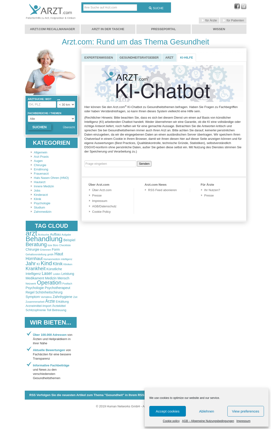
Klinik (37, 199)
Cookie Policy (101, 211)
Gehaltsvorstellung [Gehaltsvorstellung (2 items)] (36, 254)
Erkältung (62, 301)
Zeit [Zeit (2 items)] (75, 297)
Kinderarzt (41, 194)
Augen (38, 161)
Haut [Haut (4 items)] (58, 254)
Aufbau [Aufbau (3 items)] (55, 234)
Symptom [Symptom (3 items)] (33, 297)
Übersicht (69, 127)
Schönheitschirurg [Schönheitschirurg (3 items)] (49, 292)
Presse (97, 195)
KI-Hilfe (186, 57)
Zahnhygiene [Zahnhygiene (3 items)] (62, 297)
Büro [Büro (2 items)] (55, 245)
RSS (92, 395)
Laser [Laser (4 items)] (47, 273)
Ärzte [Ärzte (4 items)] (50, 301)
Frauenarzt (41, 173)
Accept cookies (167, 411)
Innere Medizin (44, 186)
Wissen (219, 29)
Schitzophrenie (36, 310)
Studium (39, 207)
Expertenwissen (98, 57)
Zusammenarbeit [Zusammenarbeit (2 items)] (35, 301)
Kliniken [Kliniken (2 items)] (67, 264)
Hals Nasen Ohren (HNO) (51, 178)
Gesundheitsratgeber (139, 57)
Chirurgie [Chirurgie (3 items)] (32, 249)
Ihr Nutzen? (212, 190)
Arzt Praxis (41, 156)
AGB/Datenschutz (104, 206)
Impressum (243, 421)
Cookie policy (171, 421)
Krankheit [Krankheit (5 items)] (36, 268)
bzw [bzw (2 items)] (50, 245)
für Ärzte (209, 20)
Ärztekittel (59, 306)
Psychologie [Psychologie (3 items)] (35, 288)
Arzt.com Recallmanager (52, 29)
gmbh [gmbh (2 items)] (50, 254)
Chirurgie (40, 165)
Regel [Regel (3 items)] (30, 292)
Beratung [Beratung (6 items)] (36, 244)
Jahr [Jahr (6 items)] (31, 263)
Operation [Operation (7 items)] (49, 283)
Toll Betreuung (56, 310)
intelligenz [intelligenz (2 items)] (66, 259)
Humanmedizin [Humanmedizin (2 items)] (51, 259)
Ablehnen (206, 411)
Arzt (169, 57)
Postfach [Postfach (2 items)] (67, 283)
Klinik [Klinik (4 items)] (58, 263)
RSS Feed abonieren (162, 190)
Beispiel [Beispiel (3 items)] (69, 240)
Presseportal (163, 29)
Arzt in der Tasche (108, 29)
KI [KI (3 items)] (38, 264)
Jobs (37, 190)
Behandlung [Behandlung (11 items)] (44, 239)
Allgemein (40, 152)
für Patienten (233, 20)
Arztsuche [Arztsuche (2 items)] (43, 234)
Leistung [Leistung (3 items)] (67, 274)
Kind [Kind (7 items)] (46, 263)
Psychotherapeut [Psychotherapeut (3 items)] (57, 288)
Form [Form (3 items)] (56, 249)
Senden (144, 163)
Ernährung (41, 169)
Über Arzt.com (102, 190)
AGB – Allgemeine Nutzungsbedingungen (208, 421)
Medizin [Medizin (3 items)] (51, 278)
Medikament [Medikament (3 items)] (35, 278)
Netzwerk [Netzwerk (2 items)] (31, 283)
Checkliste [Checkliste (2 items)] (65, 245)
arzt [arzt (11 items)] (31, 233)
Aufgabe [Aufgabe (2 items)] (66, 234)
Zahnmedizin (42, 211)
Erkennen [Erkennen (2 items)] (45, 249)
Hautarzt (40, 182)
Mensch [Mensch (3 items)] (63, 278)
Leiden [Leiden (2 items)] (56, 274)
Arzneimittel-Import (38, 306)
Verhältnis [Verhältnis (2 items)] (46, 297)
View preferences (245, 411)
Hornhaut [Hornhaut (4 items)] (34, 258)
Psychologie (42, 203)
